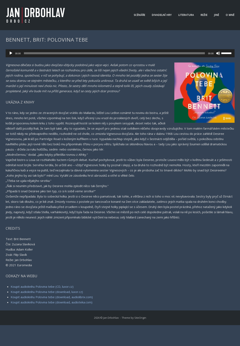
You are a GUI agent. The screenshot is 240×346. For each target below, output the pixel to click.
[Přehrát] (11, 53)
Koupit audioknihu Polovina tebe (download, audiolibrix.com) (52, 297)
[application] (120, 53)
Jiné (216, 15)
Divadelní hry (162, 15)
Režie (204, 15)
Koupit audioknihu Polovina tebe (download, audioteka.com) (51, 302)
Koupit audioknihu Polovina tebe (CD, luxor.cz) (42, 287)
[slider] (114, 53)
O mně (230, 15)
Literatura (186, 15)
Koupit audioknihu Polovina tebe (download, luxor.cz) (47, 292)
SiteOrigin (140, 317)
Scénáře (139, 15)
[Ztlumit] (218, 53)
